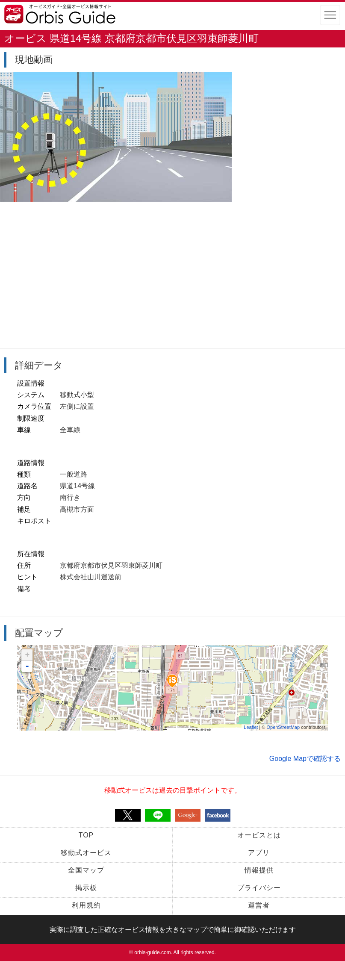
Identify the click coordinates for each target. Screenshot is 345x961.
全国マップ (86, 870)
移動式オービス (86, 852)
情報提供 (259, 870)
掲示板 (86, 887)
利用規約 (86, 905)
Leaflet (251, 727)
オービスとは (259, 835)
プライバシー (259, 887)
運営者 (259, 905)
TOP (86, 835)
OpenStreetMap (283, 727)
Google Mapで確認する (305, 758)
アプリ (259, 852)
